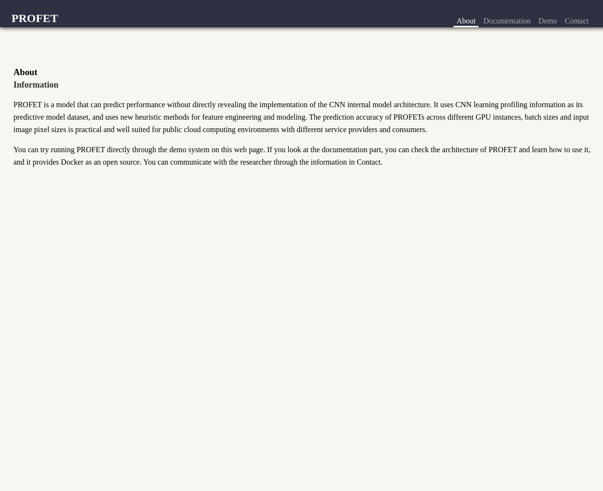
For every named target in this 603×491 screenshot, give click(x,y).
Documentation (507, 21)
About (465, 21)
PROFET (35, 18)
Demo (547, 21)
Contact (577, 21)
